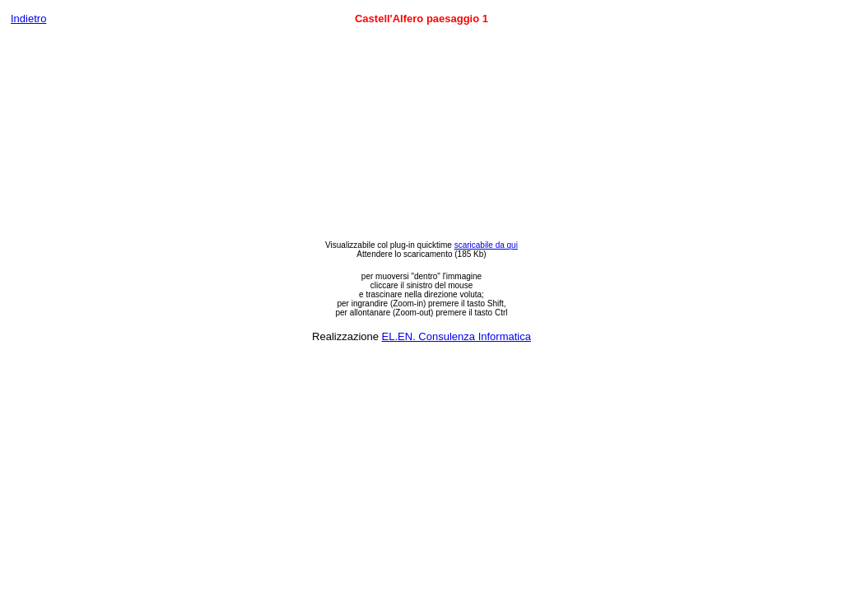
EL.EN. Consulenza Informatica (456, 336)
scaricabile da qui (486, 245)
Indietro (28, 18)
